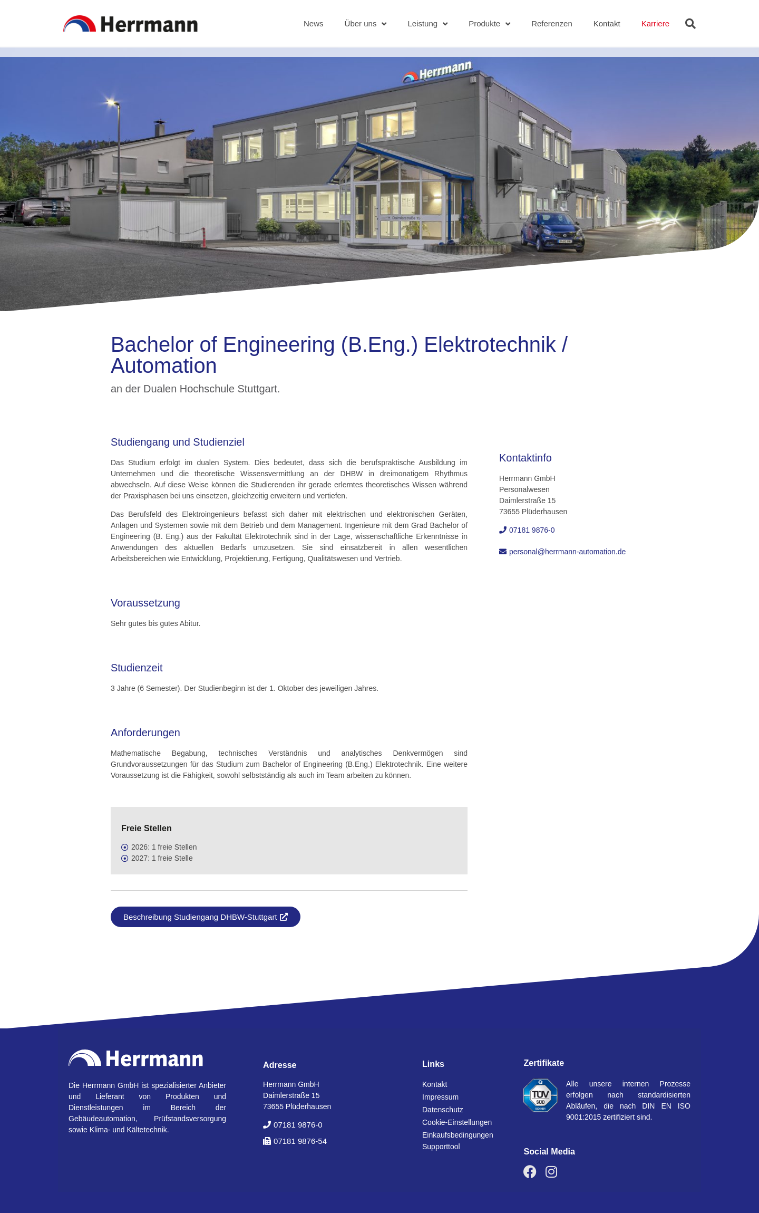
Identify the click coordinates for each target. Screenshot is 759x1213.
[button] (690, 23)
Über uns (366, 24)
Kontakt (606, 23)
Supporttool (441, 1146)
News (314, 23)
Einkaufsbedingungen (457, 1135)
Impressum (440, 1097)
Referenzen (551, 23)
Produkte (489, 24)
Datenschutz (442, 1109)
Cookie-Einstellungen (457, 1122)
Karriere (655, 23)
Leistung (427, 24)
